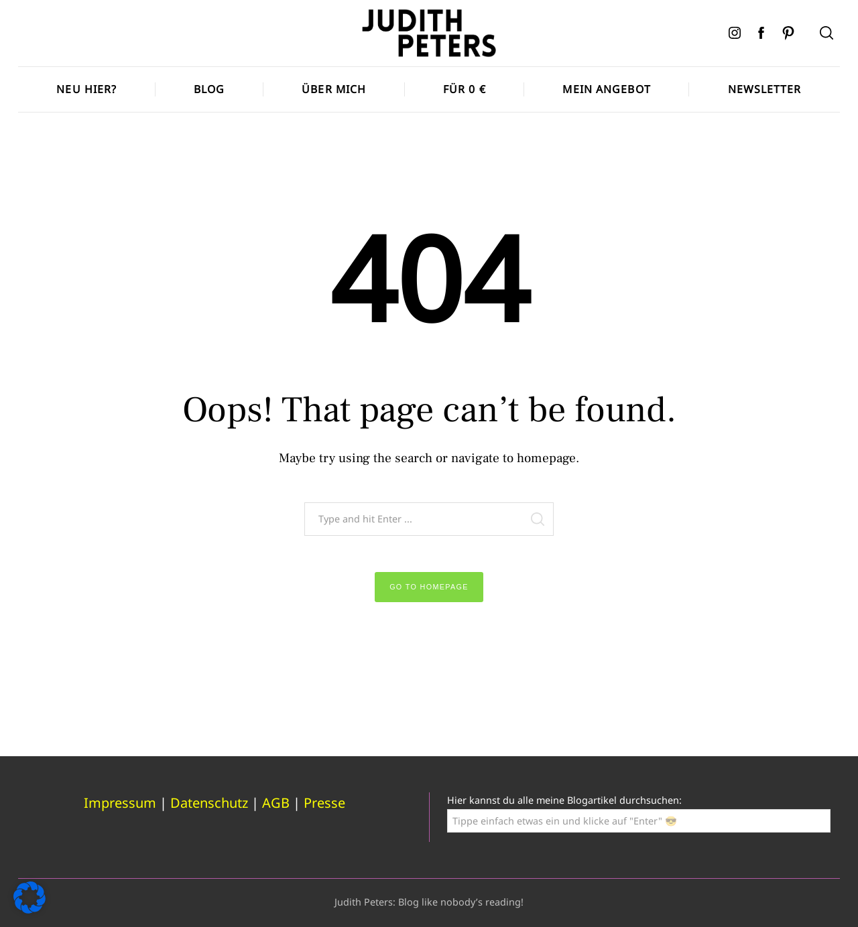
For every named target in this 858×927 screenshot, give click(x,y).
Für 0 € (464, 89)
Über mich (334, 89)
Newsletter (765, 89)
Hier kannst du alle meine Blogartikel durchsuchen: (564, 800)
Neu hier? (86, 89)
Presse (324, 803)
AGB (276, 803)
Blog (209, 89)
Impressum (120, 803)
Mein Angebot (606, 89)
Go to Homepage (429, 587)
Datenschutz (209, 803)
